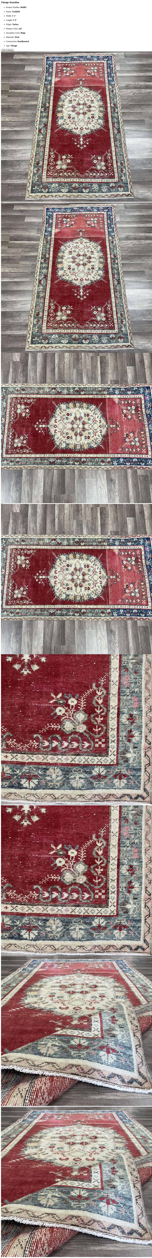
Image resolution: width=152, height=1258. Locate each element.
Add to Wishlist (7, 50)
